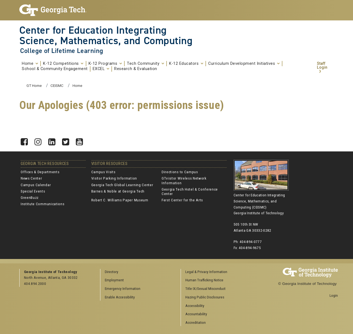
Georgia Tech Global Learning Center (122, 185)
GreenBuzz (30, 197)
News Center (31, 178)
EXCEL (101, 69)
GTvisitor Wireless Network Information (184, 180)
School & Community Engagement (55, 69)
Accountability (196, 314)
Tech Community (145, 64)
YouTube (81, 140)
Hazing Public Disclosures (204, 297)
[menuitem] (219, 272)
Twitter (67, 140)
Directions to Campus (180, 172)
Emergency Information (122, 288)
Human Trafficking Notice (204, 280)
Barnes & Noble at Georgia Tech (118, 191)
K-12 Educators (186, 64)
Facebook (26, 140)
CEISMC (56, 85)
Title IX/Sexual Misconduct (205, 288)
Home (30, 64)
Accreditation (195, 322)
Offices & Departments (40, 172)
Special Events (33, 191)
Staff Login (322, 65)
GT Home (34, 85)
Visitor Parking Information (114, 178)
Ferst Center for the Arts (182, 200)
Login (334, 295)
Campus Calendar (36, 185)
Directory (111, 271)
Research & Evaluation (135, 69)
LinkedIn (53, 140)
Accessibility (194, 305)
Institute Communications (42, 204)
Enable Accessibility (120, 297)
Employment (114, 280)
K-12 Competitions (63, 64)
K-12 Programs (105, 64)
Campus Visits (103, 172)
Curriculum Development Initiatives (244, 64)
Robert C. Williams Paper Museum (119, 200)
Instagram (40, 140)
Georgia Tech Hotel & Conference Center (190, 191)
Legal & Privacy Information (206, 271)
